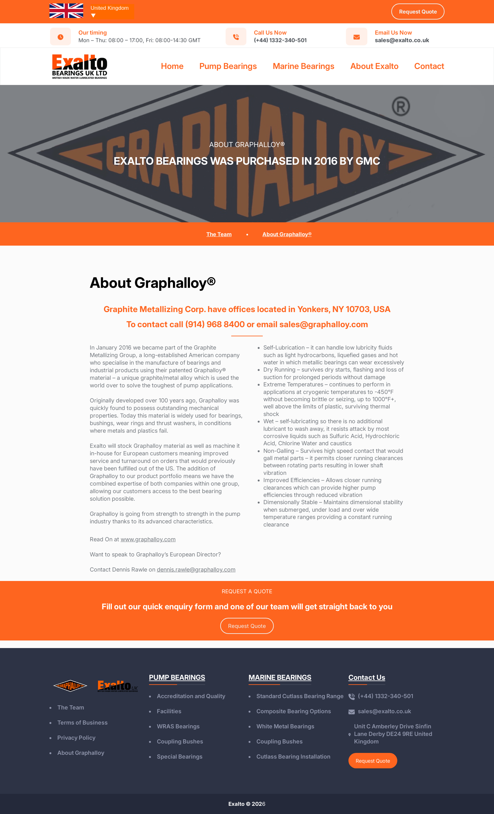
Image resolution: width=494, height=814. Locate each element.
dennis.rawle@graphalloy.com (196, 569)
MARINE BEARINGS (280, 677)
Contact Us (366, 677)
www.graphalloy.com (148, 539)
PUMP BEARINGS (177, 677)
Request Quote (247, 626)
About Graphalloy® (287, 234)
